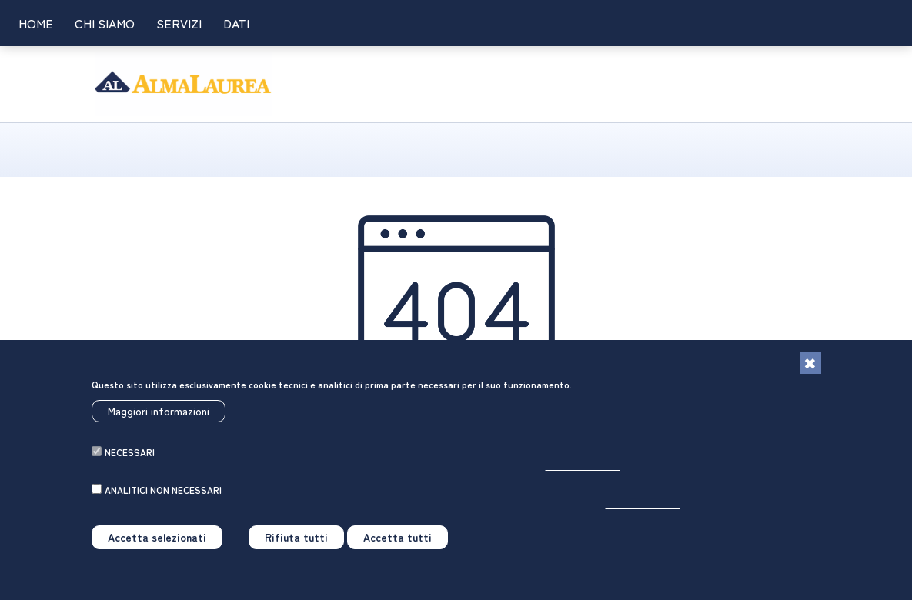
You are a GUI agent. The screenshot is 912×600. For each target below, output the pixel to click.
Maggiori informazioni (158, 417)
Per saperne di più (583, 471)
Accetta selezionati (157, 543)
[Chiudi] (810, 369)
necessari (130, 458)
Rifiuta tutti (296, 543)
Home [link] (35, 23)
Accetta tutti (397, 543)
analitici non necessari (163, 495)
